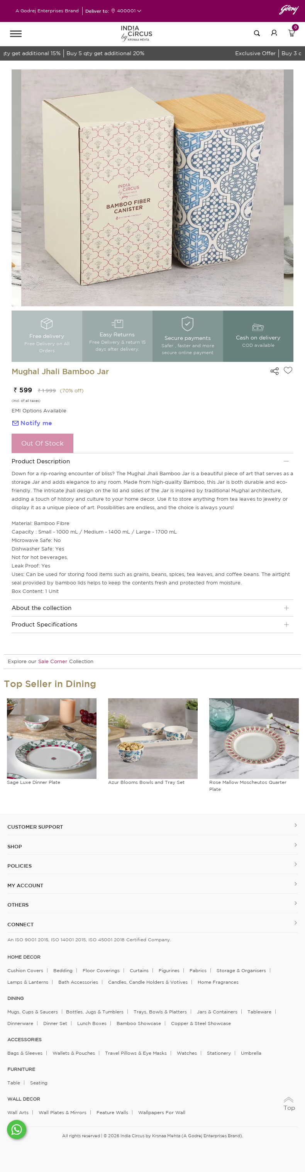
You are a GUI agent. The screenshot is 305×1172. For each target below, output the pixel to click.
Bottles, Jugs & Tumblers (95, 1012)
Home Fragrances (218, 982)
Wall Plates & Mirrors (62, 1112)
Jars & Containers (217, 1012)
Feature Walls (112, 1112)
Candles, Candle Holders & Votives (148, 982)
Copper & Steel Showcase (201, 1023)
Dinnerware (20, 1023)
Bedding (63, 970)
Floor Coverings (101, 970)
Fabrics (198, 970)
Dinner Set (55, 1023)
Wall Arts (18, 1112)
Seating (38, 1083)
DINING (15, 998)
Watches (187, 1053)
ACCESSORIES (24, 1039)
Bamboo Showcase (139, 1023)
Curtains (139, 970)
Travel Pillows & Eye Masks (136, 1053)
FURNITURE (21, 1069)
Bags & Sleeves (24, 1053)
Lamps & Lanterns (27, 982)
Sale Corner (52, 661)
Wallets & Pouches (74, 1053)
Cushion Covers (25, 970)
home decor (24, 957)
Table (13, 1083)
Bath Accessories (78, 982)
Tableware (259, 1012)
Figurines (169, 970)
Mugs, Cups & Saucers (32, 1012)
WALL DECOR (23, 1099)
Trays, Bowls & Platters (160, 1012)
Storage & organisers (241, 970)
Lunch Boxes (92, 1023)
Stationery (219, 1053)
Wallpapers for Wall (161, 1112)
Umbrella (251, 1053)
